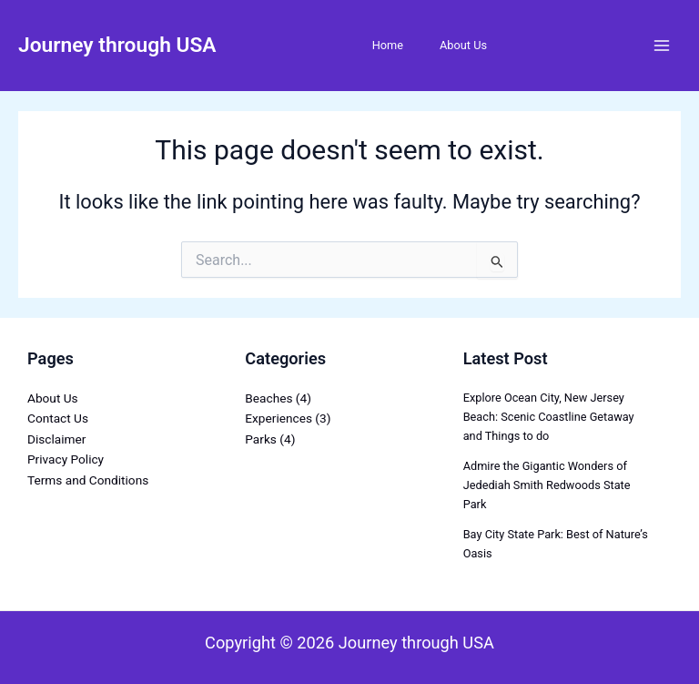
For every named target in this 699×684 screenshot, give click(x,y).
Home (387, 45)
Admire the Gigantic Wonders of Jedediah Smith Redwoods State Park (547, 485)
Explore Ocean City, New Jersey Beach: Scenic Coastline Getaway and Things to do (548, 417)
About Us (463, 45)
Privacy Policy (65, 459)
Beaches (268, 398)
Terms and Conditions (87, 480)
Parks (261, 439)
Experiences (278, 418)
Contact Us (57, 418)
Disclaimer (56, 439)
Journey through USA (117, 45)
